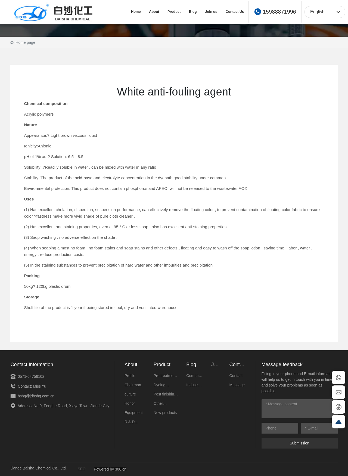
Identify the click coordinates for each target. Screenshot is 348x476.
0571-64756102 (27, 376)
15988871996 (279, 12)
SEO (81, 469)
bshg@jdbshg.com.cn (32, 396)
